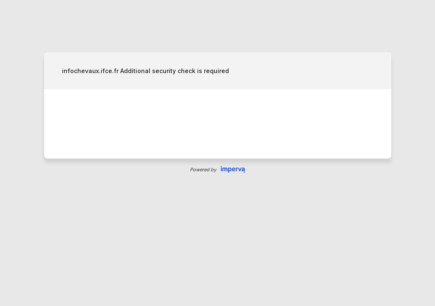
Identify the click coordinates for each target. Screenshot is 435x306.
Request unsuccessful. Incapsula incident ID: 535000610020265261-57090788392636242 (217, 153)
